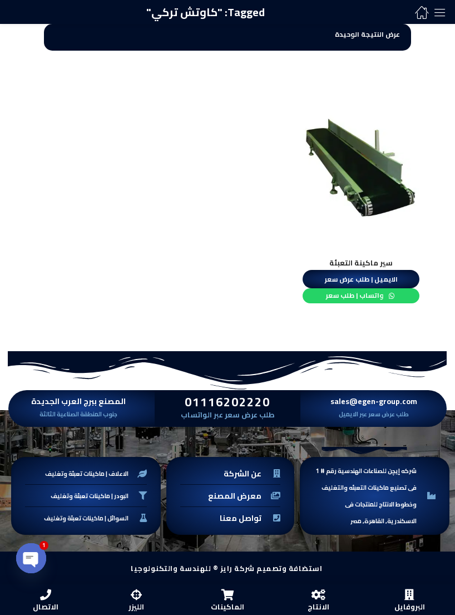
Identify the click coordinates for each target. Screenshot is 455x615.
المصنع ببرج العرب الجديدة (78, 400)
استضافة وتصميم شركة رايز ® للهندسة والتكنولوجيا (226, 567)
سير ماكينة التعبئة (361, 262)
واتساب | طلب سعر (355, 294)
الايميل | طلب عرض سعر (361, 278)
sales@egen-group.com (373, 400)
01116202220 (227, 400)
